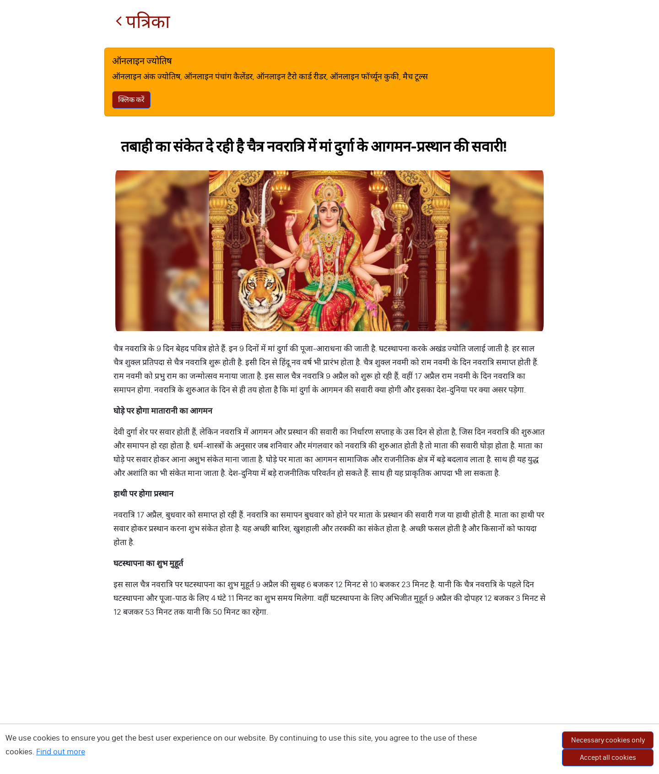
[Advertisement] (329, 705)
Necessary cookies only (608, 740)
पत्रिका (142, 22)
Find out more (60, 752)
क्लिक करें (131, 99)
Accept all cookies (608, 757)
